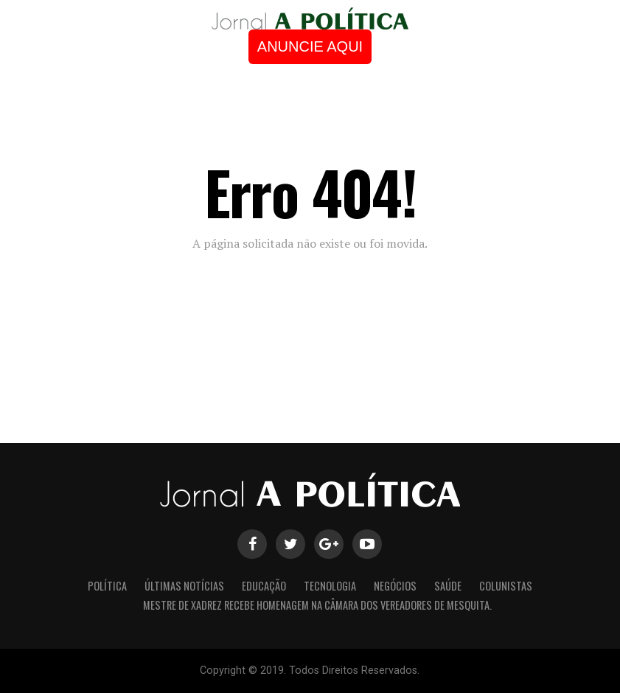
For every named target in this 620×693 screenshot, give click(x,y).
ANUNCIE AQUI (310, 46)
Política (107, 585)
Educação (264, 585)
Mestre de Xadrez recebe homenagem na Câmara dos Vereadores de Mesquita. (317, 605)
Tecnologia (330, 585)
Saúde (447, 585)
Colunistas (505, 585)
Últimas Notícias (184, 585)
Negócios (395, 585)
